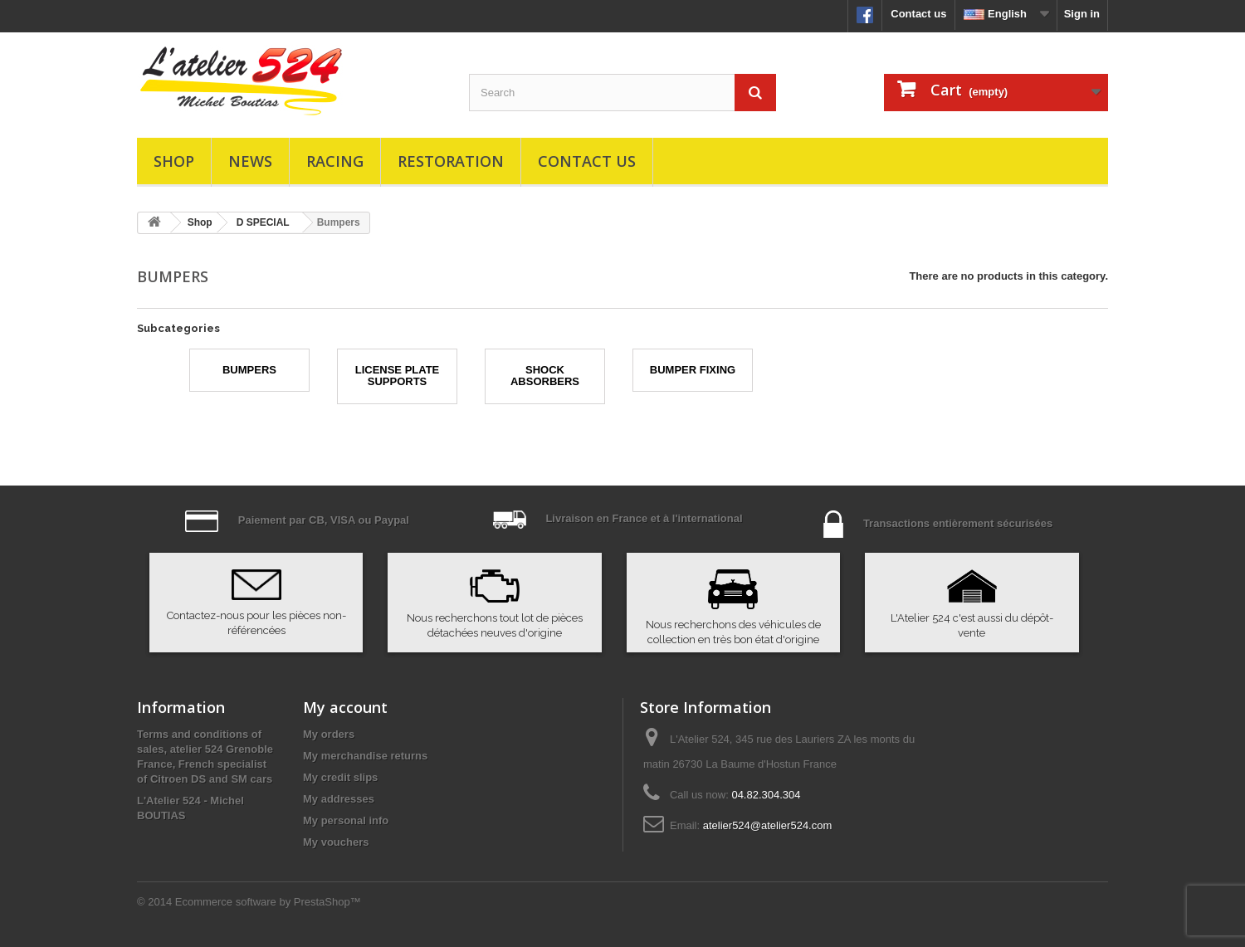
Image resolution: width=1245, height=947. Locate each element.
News (250, 161)
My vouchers (336, 842)
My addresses (338, 799)
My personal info (345, 820)
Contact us (918, 13)
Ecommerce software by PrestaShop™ (268, 902)
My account (345, 707)
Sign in (1082, 13)
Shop (174, 161)
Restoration (451, 161)
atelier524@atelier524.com (767, 825)
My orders (328, 734)
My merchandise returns (365, 755)
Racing (335, 161)
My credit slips (340, 777)
